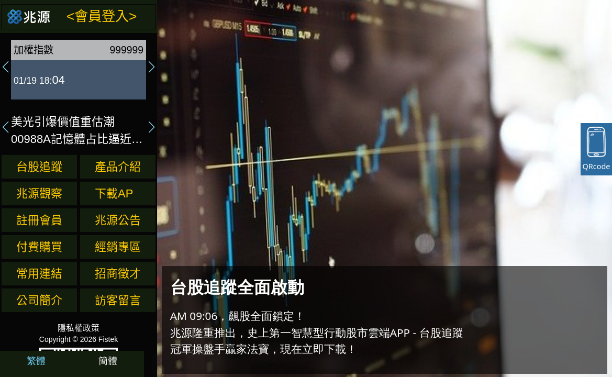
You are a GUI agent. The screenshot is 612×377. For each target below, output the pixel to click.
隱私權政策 (78, 328)
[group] (78, 67)
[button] (5, 67)
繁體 (36, 360)
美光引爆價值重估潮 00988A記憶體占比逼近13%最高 (71, 131)
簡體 (107, 360)
